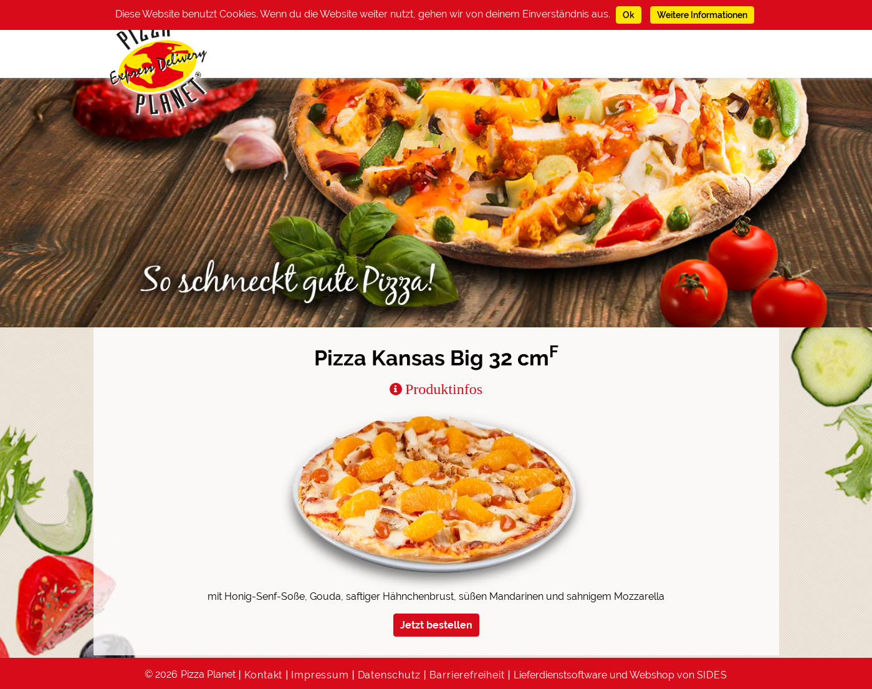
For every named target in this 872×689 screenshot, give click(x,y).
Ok (629, 15)
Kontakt (263, 675)
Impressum (319, 675)
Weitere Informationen (702, 15)
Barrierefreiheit (467, 675)
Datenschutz (389, 675)
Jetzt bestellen (436, 625)
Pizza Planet (208, 674)
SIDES (712, 675)
